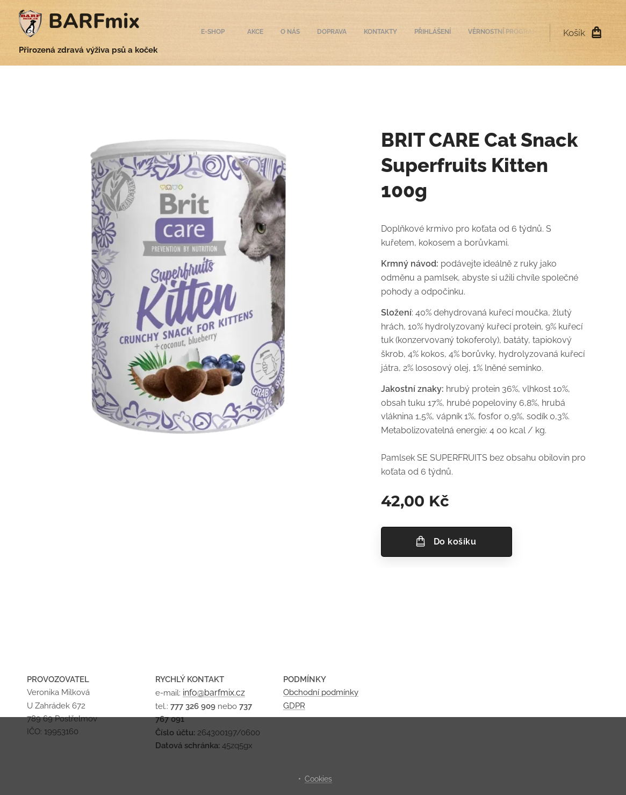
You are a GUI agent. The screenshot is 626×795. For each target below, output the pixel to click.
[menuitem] (427, 32)
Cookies (318, 779)
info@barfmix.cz (214, 692)
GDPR (294, 706)
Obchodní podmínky (320, 692)
